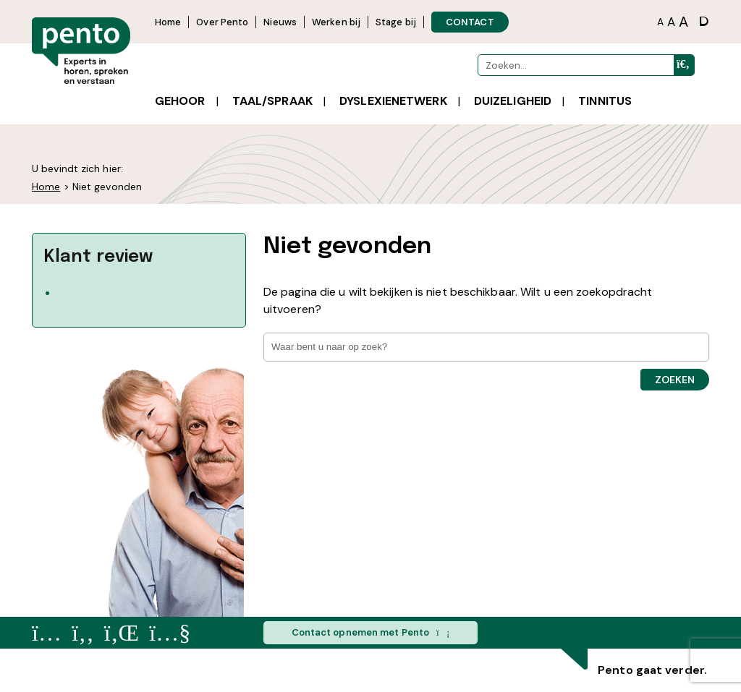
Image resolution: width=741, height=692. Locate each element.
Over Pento (222, 22)
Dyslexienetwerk (393, 100)
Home (168, 22)
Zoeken (675, 379)
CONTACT (470, 22)
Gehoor (180, 100)
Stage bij (396, 22)
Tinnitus (605, 100)
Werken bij (336, 22)
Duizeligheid (512, 100)
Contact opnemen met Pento (371, 632)
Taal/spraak (272, 100)
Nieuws (280, 22)
